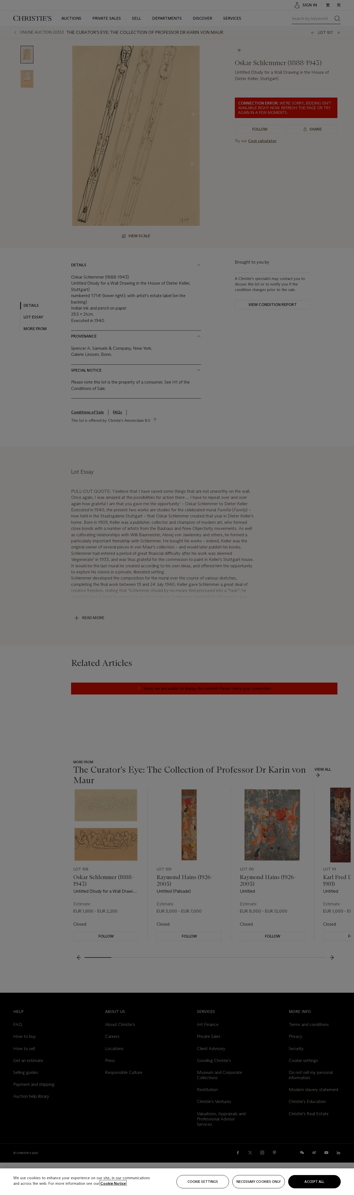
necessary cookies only (258, 1181)
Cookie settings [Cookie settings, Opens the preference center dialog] (203, 1181)
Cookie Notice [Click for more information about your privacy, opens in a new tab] (113, 1183)
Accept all (314, 1181)
